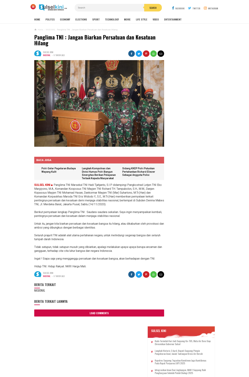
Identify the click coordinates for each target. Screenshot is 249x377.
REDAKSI (104, 362)
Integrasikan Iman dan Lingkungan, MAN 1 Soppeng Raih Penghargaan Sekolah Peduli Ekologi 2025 (188, 91)
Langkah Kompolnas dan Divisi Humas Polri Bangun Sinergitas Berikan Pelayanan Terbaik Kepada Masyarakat (96, 171)
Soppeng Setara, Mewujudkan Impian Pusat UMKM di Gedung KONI (185, 250)
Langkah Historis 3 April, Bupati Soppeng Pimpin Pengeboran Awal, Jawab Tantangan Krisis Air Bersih (188, 69)
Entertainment (173, 19)
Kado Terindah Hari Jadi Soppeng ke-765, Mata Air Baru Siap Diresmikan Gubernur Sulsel (188, 57)
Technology (112, 19)
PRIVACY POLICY (142, 362)
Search (144, 8)
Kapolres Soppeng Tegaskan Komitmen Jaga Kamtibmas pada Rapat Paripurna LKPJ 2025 (190, 81)
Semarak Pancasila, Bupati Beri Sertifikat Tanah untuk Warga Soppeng (183, 296)
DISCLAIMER (161, 362)
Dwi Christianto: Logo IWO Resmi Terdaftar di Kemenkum (183, 202)
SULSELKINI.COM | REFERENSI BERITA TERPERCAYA (124, 368)
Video (156, 19)
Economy (65, 19)
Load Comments (96, 309)
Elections (81, 19)
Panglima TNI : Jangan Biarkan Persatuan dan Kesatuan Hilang (94, 40)
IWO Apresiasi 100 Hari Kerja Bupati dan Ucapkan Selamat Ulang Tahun (185, 188)
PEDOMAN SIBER (121, 362)
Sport (96, 19)
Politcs (50, 19)
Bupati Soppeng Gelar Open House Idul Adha (184, 236)
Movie (127, 19)
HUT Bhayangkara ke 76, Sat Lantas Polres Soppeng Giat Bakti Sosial (185, 281)
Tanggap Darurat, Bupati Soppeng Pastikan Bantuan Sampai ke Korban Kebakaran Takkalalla (185, 173)
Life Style (141, 19)
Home (37, 19)
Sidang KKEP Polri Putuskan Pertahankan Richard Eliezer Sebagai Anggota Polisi (135, 167)
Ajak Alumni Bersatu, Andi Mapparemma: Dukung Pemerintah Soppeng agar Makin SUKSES (188, 104)
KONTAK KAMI (88, 362)
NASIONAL (46, 55)
